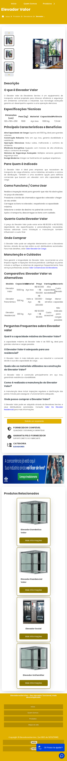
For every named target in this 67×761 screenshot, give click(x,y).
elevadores (18, 446)
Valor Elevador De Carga (36, 248)
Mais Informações (33, 540)
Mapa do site (33, 725)
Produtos (49, 3)
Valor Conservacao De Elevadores (43, 268)
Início (13, 3)
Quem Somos (30, 3)
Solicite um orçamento (34, 421)
